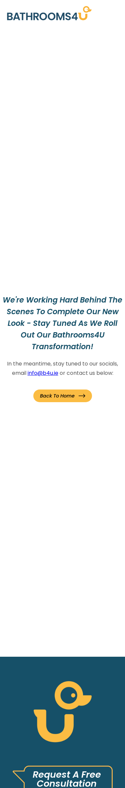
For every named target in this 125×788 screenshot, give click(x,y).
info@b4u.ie (43, 373)
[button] (62, 396)
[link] (49, 13)
